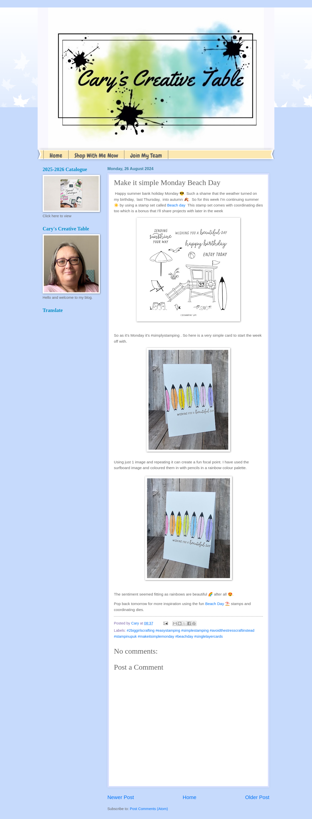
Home (56, 155)
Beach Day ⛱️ (217, 604)
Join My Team (146, 155)
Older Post (257, 797)
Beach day (176, 205)
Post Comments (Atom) (149, 809)
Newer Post (120, 797)
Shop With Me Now (96, 155)
